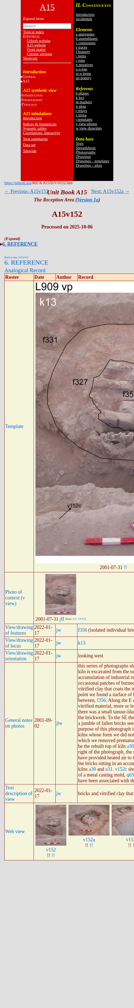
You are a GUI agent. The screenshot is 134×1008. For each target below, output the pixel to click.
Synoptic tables (34, 129)
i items (81, 56)
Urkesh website (38, 41)
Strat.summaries (35, 139)
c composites (86, 43)
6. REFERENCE (20, 244)
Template (14, 426)
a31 (108, 769)
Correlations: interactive (41, 133)
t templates (84, 120)
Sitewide (29, 151)
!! (125, 567)
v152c (121, 769)
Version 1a (88, 200)
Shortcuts (30, 58)
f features (83, 52)
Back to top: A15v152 (16, 257)
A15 (26, 81)
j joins (80, 60)
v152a (89, 839)
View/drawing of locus (19, 643)
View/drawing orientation (19, 655)
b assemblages (86, 39)
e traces (81, 47)
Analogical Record (25, 270)
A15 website (36, 45)
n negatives (84, 65)
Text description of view (18, 793)
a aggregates (85, 34)
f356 (82, 630)
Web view (15, 831)
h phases (82, 93)
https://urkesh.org (17, 183)
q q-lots (81, 69)
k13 (81, 643)
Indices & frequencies (39, 124)
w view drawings (89, 128)
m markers (84, 102)
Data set (29, 145)
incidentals (84, 19)
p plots (81, 106)
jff (61, 619)
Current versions (39, 54)
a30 (130, 746)
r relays (81, 111)
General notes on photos (18, 723)
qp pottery (83, 78)
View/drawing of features (19, 630)
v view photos (86, 124)
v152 (51, 849)
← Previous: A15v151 (26, 191)
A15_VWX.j (78, 618)
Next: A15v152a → (110, 191)
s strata (81, 115)
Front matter (36, 50)
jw (58, 630)
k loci (80, 98)
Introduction (32, 118)
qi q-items (83, 74)
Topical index (33, 32)
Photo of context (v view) (15, 597)
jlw (59, 723)
